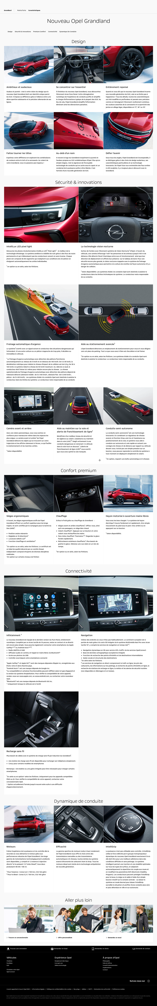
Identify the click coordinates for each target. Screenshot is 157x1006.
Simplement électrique (61, 961)
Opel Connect (11, 972)
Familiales (9, 963)
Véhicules (11, 957)
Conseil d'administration (110, 965)
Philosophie (106, 961)
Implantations (107, 968)
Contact (105, 970)
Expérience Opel (63, 957)
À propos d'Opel (111, 957)
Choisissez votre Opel (13, 970)
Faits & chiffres (107, 963)
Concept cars (59, 963)
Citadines (9, 961)
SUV (8, 965)
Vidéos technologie (60, 965)
